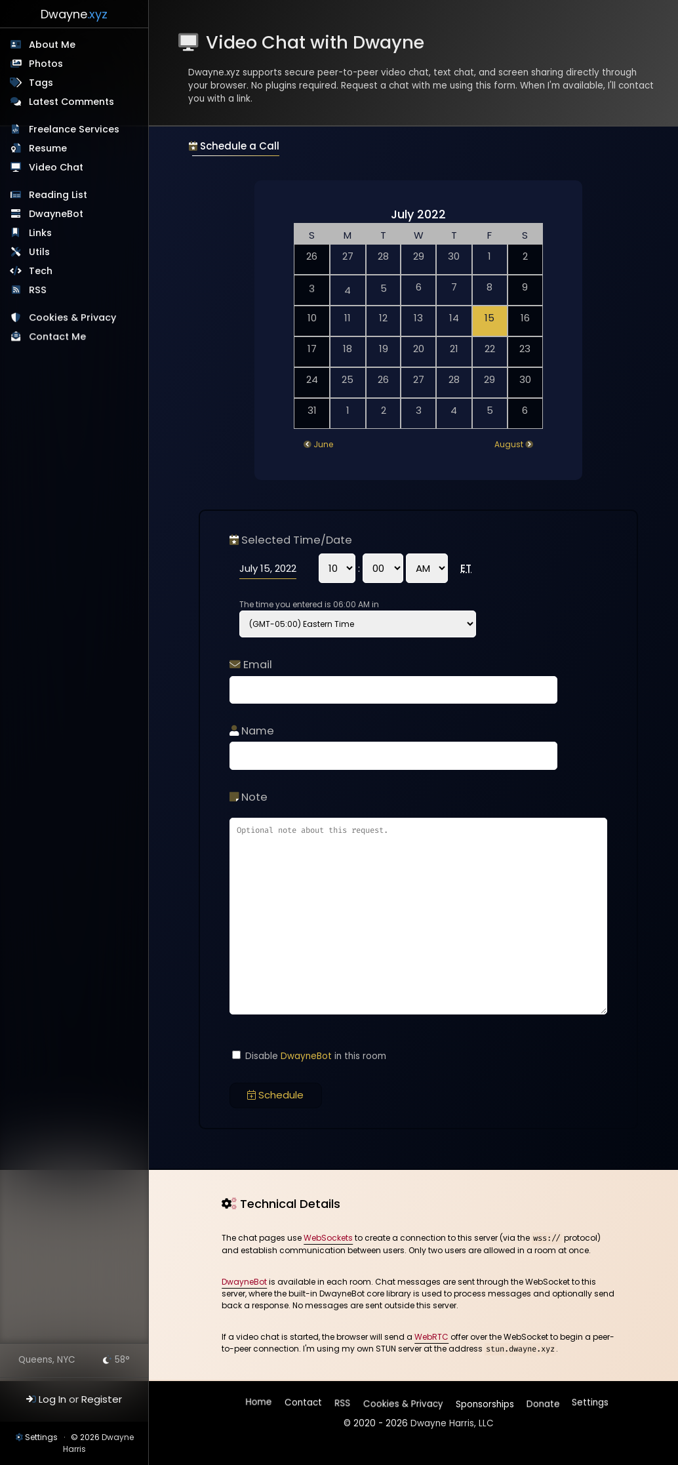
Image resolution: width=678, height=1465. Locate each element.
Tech (41, 270)
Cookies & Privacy (73, 318)
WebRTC (431, 1336)
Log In (52, 1399)
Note (248, 797)
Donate (542, 1401)
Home (260, 1404)
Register (101, 1399)
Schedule (275, 1095)
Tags (41, 82)
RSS (38, 289)
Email (250, 664)
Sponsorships (483, 1401)
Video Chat (56, 167)
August (508, 444)
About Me (52, 44)
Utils (39, 251)
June (323, 444)
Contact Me (58, 337)
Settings (41, 1437)
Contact (304, 1404)
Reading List (58, 194)
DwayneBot (56, 213)
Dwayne (74, 14)
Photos (46, 63)
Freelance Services (74, 129)
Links (40, 232)
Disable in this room (309, 1056)
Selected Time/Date (290, 540)
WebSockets (328, 1237)
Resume (48, 148)
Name (251, 730)
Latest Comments (71, 101)
